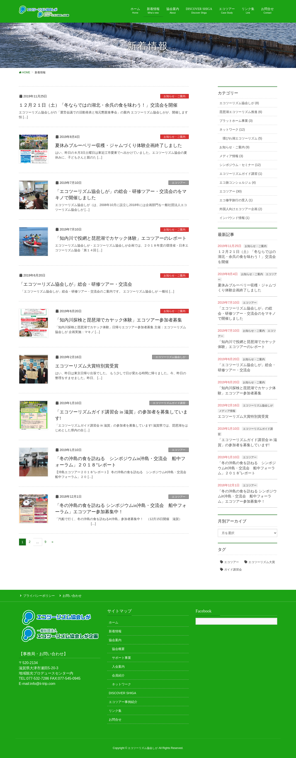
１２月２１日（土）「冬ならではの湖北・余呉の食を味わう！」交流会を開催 (98, 105)
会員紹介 (118, 674)
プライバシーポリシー (38, 595)
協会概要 (118, 648)
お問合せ (115, 718)
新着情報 (115, 630)
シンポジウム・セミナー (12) (240, 165)
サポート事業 (121, 656)
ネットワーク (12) (232, 129)
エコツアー (178, 182)
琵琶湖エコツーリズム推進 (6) (240, 112)
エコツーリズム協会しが (170, 357)
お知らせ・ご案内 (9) (234, 147)
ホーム (113, 621)
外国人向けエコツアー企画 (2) (240, 209)
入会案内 (118, 665)
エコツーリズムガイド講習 (169, 403)
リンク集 (115, 709)
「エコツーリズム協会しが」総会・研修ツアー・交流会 (75, 284)
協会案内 (115, 639)
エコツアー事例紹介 (123, 701)
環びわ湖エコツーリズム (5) (242, 138)
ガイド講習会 (233, 569)
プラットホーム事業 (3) (236, 120)
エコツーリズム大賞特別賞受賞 (87, 365)
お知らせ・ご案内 (174, 96)
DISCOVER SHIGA (122, 692)
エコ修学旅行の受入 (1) (236, 200)
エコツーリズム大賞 (261, 562)
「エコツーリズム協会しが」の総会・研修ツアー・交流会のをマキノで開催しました (247, 313)
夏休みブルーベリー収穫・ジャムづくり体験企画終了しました (118, 145)
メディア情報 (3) (231, 156)
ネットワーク (121, 683)
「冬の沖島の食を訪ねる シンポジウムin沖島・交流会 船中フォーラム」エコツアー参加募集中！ (247, 496)
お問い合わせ (69, 595)
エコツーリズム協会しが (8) (239, 103)
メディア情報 (227, 411)
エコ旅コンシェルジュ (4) (237, 182)
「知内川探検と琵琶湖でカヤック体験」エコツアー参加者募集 (121, 319)
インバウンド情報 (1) (234, 218)
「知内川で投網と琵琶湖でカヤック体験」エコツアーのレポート (121, 238)
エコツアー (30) (230, 191)
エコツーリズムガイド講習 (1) (240, 173)
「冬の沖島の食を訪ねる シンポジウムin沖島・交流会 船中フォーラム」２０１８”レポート (247, 468)
